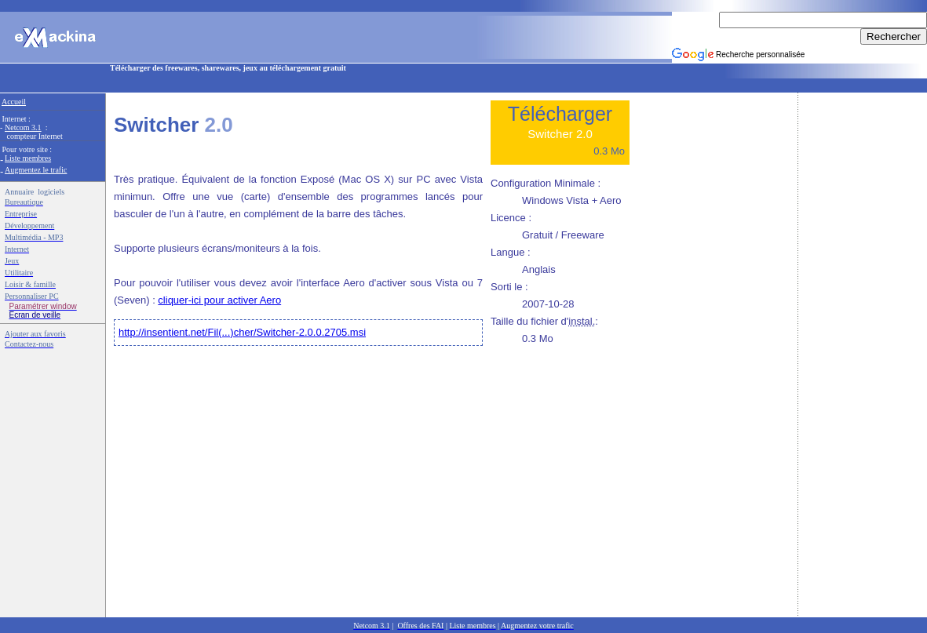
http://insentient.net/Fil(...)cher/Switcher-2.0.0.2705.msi (242, 332)
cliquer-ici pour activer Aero (219, 300)
